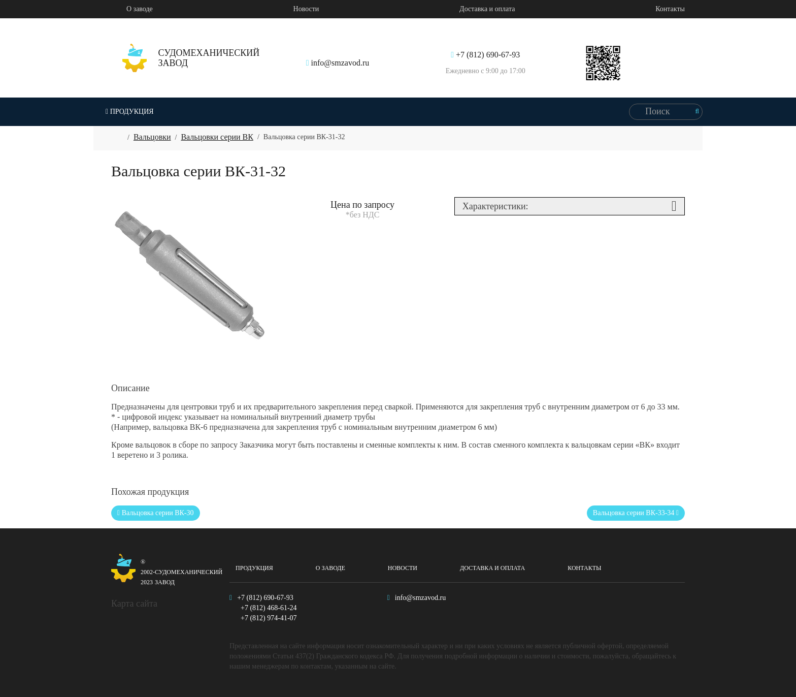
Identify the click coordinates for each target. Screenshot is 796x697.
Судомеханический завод (161, 570)
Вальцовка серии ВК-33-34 (636, 513)
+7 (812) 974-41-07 (269, 618)
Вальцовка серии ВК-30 (155, 513)
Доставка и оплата (487, 9)
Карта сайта (134, 603)
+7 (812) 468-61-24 (269, 608)
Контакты (670, 9)
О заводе (139, 9)
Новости (306, 9)
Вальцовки (152, 137)
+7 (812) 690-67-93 (485, 54)
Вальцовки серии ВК (217, 137)
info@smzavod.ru (338, 62)
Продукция (130, 111)
